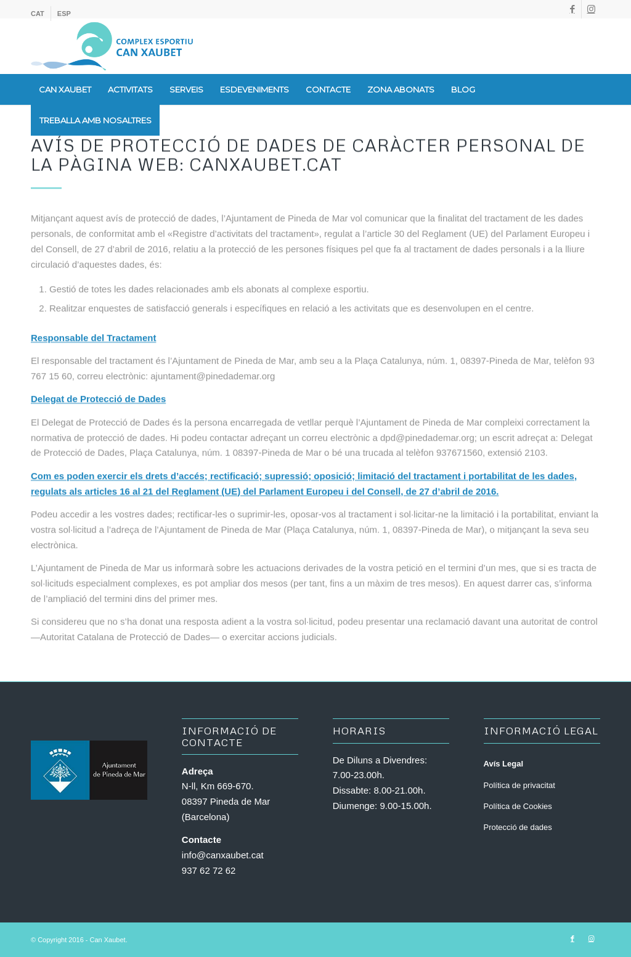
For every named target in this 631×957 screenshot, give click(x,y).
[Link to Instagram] (591, 9)
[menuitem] (41, 13)
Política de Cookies (518, 806)
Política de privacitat (519, 785)
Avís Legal (504, 763)
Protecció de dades (518, 827)
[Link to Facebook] (572, 9)
